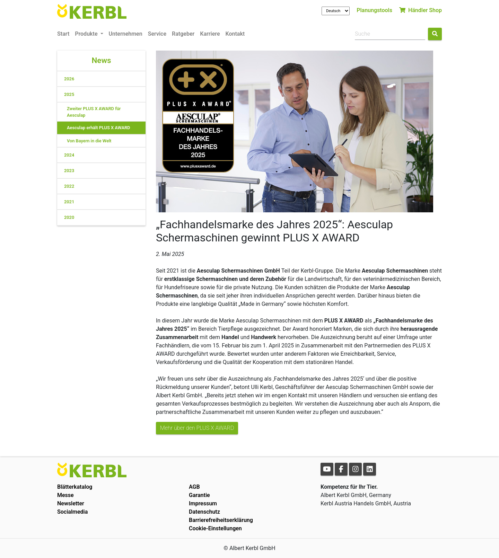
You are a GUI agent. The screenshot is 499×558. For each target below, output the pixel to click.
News (101, 60)
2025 (69, 94)
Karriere (210, 33)
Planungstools (374, 10)
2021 (69, 201)
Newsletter (70, 503)
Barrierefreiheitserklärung (221, 520)
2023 (69, 170)
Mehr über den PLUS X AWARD (197, 428)
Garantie (199, 495)
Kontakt (235, 33)
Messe (65, 495)
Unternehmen (125, 33)
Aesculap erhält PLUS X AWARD (98, 127)
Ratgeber (183, 33)
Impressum (203, 503)
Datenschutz (204, 511)
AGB (194, 487)
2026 (69, 78)
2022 (69, 186)
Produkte (87, 33)
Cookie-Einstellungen (215, 528)
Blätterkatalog (74, 487)
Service (157, 33)
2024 (69, 155)
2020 (69, 217)
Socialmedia (72, 511)
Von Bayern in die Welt (89, 140)
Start (63, 33)
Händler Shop (420, 10)
